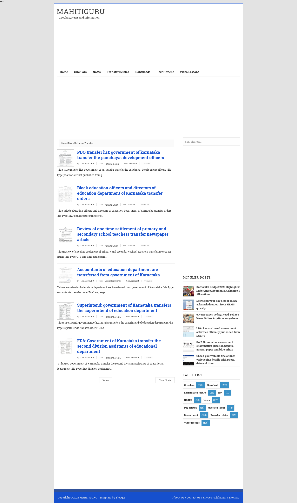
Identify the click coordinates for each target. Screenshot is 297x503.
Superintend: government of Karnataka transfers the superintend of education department (120, 310)
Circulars (189, 385)
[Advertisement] (192, 35)
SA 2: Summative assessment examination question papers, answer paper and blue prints (214, 345)
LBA (220, 392)
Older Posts (165, 385)
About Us (178, 497)
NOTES (188, 400)
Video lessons (192, 422)
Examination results (195, 392)
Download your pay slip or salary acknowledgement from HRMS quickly (216, 304)
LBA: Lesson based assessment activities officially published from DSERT (218, 332)
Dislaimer (220, 497)
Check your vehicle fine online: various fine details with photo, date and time (215, 359)
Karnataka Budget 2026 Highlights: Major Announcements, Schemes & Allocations (218, 290)
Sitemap (234, 497)
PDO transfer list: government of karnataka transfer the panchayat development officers (125, 154)
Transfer (151, 163)
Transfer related (220, 415)
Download (212, 385)
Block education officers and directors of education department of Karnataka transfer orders (124, 193)
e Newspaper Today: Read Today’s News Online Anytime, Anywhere (217, 316)
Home (64, 72)
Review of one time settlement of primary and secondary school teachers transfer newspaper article (127, 234)
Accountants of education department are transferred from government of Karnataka (123, 272)
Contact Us (193, 497)
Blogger (120, 497)
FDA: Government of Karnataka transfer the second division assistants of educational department (124, 351)
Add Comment (135, 163)
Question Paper (216, 407)
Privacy (207, 497)
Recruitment (191, 415)
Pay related (190, 407)
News (207, 400)
